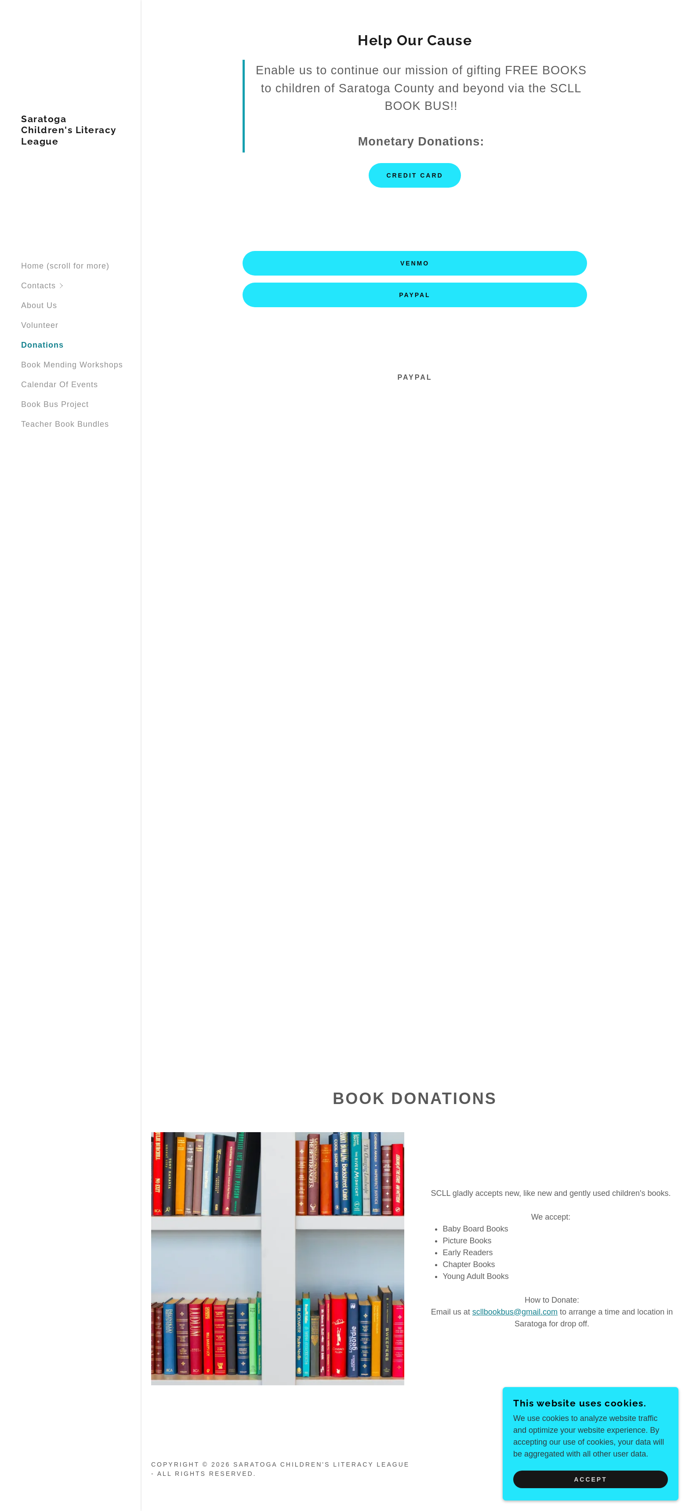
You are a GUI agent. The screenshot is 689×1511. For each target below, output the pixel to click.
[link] (70, 142)
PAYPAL (414, 294)
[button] (81, 286)
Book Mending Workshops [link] (72, 364)
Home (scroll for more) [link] (65, 266)
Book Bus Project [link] (55, 404)
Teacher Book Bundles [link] (65, 424)
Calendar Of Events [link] (59, 384)
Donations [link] (42, 345)
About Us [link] (39, 305)
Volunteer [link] (39, 325)
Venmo (414, 263)
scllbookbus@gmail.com (515, 1312)
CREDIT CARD (414, 175)
